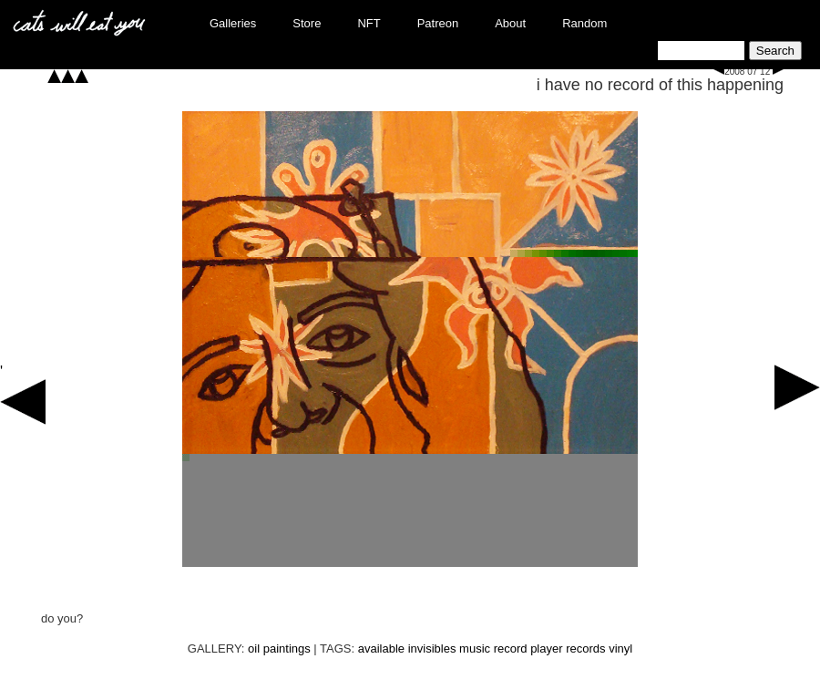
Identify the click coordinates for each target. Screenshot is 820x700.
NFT (368, 23)
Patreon (438, 23)
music (474, 648)
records (585, 648)
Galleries (233, 23)
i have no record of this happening (660, 85)
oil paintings (279, 648)
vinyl (620, 648)
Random (584, 23)
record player (528, 648)
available (381, 648)
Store (306, 23)
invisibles (432, 648)
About (510, 23)
